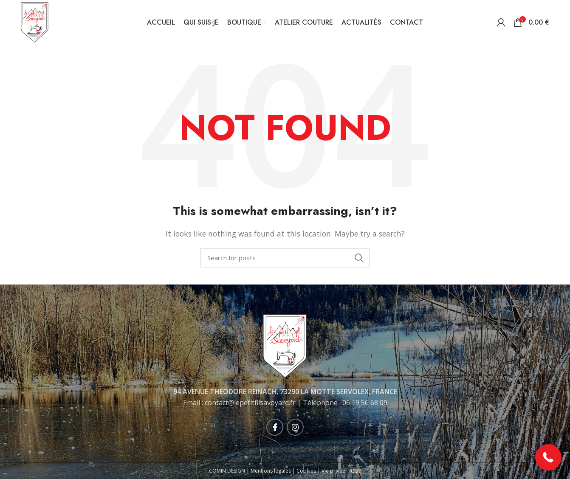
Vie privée (333, 470)
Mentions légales (271, 470)
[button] (548, 457)
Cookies (306, 470)
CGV (356, 470)
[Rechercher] (285, 258)
